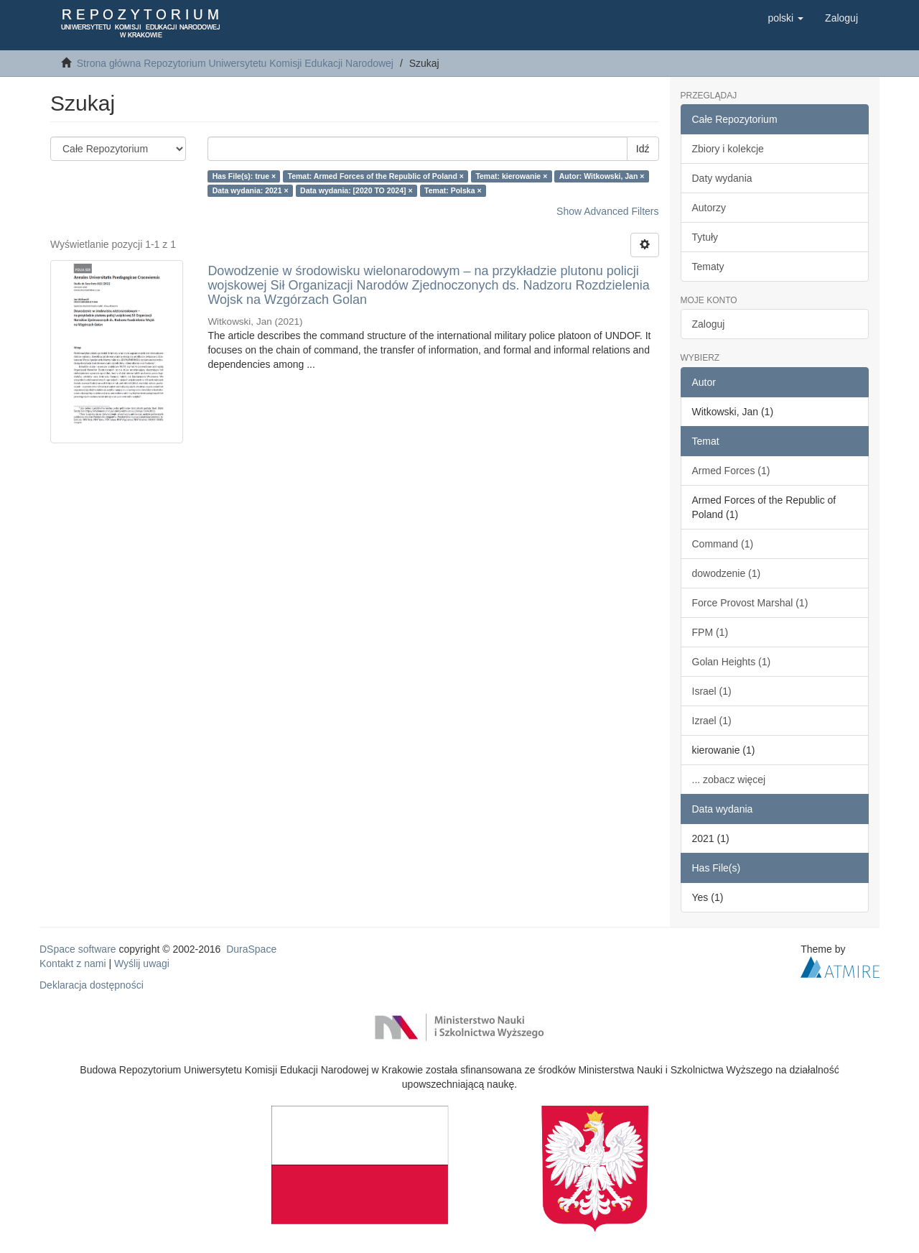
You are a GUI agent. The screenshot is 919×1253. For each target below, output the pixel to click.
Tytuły (705, 237)
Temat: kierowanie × (511, 176)
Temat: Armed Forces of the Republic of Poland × (376, 176)
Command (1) (723, 544)
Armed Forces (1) (731, 470)
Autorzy (709, 207)
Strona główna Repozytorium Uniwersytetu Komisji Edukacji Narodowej (235, 63)
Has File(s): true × (244, 176)
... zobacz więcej (729, 779)
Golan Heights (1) (731, 661)
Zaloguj (708, 324)
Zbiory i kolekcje (728, 148)
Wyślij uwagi (141, 963)
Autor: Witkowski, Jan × (602, 176)
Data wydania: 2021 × (251, 190)
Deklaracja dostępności (91, 985)
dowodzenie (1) (726, 573)
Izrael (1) (712, 720)
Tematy (708, 266)
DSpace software (77, 949)
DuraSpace (251, 949)
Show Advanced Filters (607, 211)
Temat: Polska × (452, 190)
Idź (643, 148)
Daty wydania (722, 178)
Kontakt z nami (72, 963)
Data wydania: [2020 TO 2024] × (356, 190)
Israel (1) (712, 691)
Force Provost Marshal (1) (750, 603)
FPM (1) (710, 632)
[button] (785, 18)
